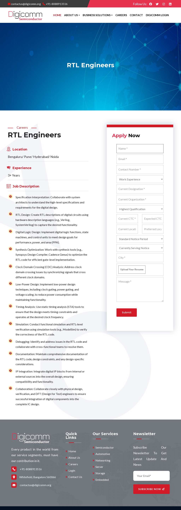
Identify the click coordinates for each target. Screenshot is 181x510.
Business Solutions (96, 15)
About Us (71, 15)
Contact (136, 15)
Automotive (101, 453)
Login (70, 470)
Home (57, 15)
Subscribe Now (151, 489)
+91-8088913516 (55, 3)
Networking (101, 460)
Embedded (101, 479)
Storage (99, 473)
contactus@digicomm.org (24, 3)
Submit (126, 312)
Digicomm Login (157, 15)
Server (98, 466)
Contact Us (74, 476)
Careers (121, 15)
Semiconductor (103, 447)
